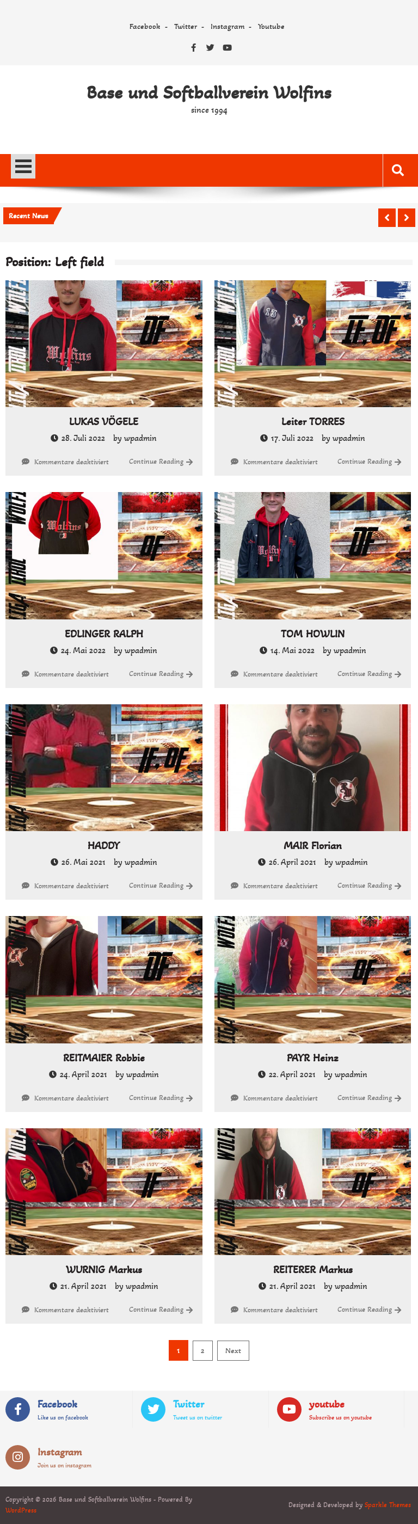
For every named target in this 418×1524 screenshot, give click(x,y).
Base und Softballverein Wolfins (209, 92)
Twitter (185, 26)
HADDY (104, 845)
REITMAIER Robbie (104, 1058)
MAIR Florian (313, 845)
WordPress (20, 1510)
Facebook (145, 26)
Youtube (271, 26)
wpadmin (140, 438)
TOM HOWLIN (313, 634)
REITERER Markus (313, 1269)
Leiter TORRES (313, 421)
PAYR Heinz (313, 1058)
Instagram (227, 26)
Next (233, 1350)
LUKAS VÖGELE (103, 421)
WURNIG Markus (104, 1269)
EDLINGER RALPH (104, 634)
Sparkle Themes (388, 1505)
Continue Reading (156, 461)
